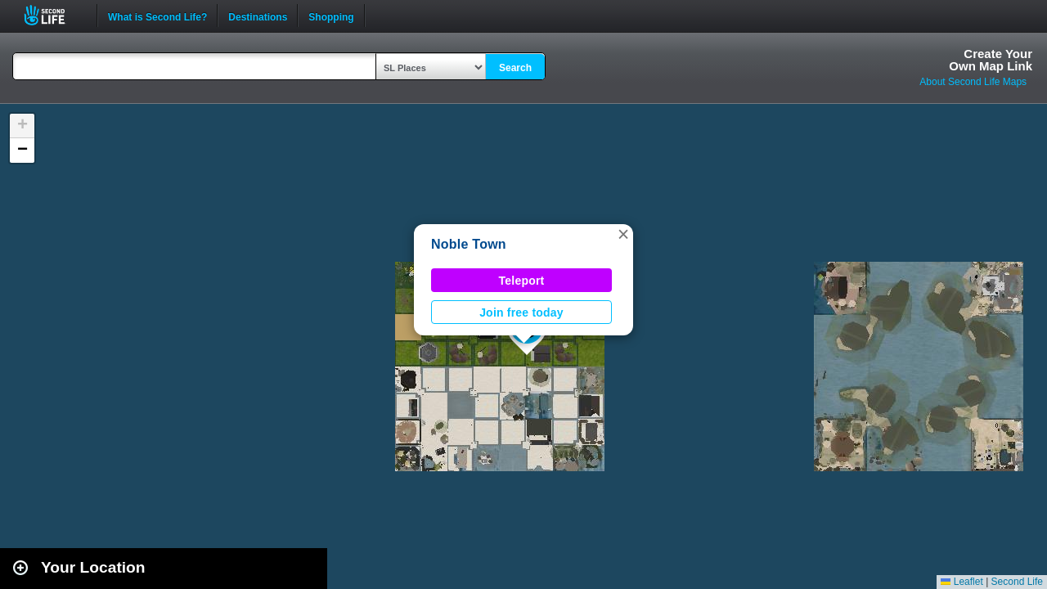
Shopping (330, 15)
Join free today (521, 312)
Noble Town (468, 244)
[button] (623, 234)
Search (515, 68)
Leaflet (961, 581)
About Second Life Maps (973, 82)
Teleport (522, 280)
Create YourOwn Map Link (990, 60)
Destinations (257, 15)
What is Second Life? (157, 15)
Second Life (53, 15)
